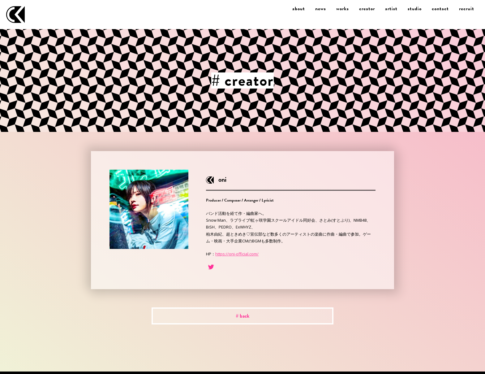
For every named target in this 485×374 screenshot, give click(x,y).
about (298, 8)
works (342, 8)
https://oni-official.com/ (237, 254)
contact (440, 8)
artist (391, 8)
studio (415, 8)
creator (367, 8)
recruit (466, 8)
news (320, 8)
